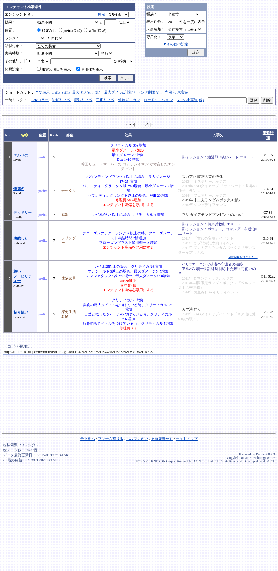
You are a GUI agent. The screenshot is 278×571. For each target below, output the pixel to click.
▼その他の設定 (176, 44)
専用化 (170, 92)
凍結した (20, 238)
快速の (18, 189)
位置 (42, 135)
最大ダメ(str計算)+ (87, 92)
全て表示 (42, 92)
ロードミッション (158, 100)
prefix (56, 92)
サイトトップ (187, 439)
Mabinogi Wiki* (264, 458)
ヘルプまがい (137, 439)
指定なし (46, 31)
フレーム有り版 (110, 439)
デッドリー (22, 212)
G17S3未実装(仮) (190, 100)
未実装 (182, 92)
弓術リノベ (105, 100)
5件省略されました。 (242, 257)
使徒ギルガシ (129, 100)
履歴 (101, 15)
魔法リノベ (83, 100)
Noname (245, 458)
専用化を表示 (89, 70)
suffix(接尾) (95, 31)
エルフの (20, 155)
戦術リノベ (61, 100)
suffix (66, 92)
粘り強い (20, 312)
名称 (24, 135)
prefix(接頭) (70, 31)
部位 (69, 135)
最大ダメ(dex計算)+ (119, 92)
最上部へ (87, 439)
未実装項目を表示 (54, 70)
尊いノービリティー (22, 276)
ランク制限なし (150, 92)
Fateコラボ (40, 100)
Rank (54, 135)
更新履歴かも (162, 439)
